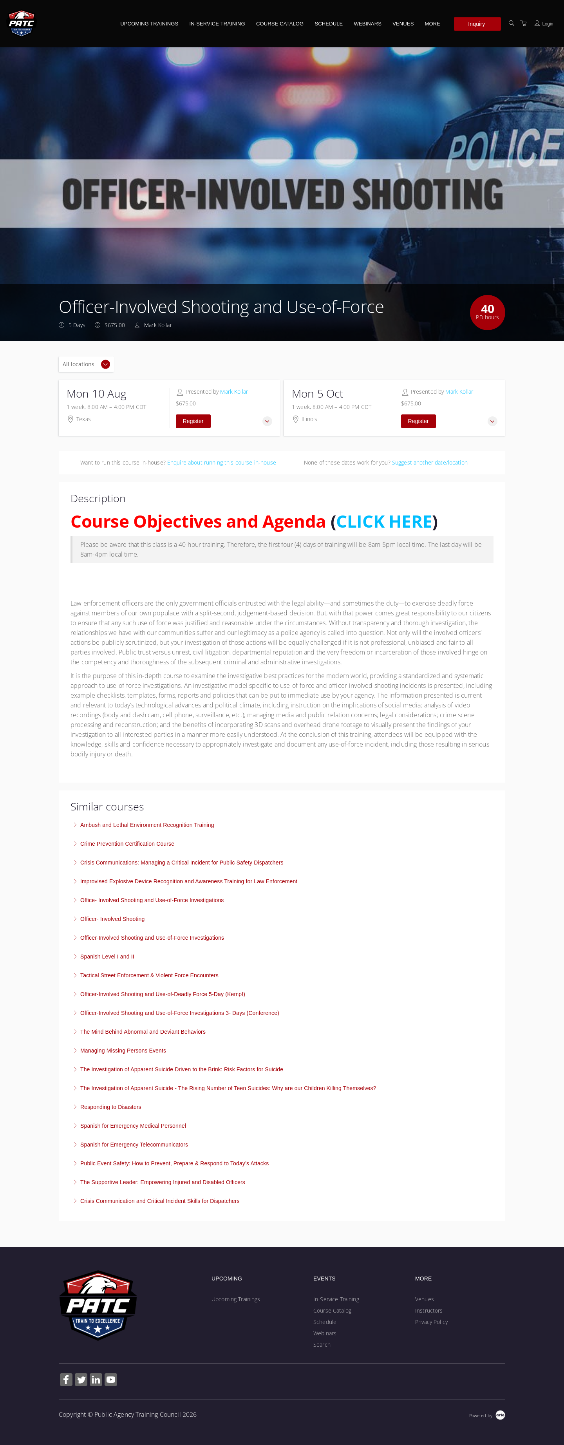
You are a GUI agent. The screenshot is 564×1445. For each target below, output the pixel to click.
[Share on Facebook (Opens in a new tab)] (66, 1380)
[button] (267, 421)
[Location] (86, 364)
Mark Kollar (234, 391)
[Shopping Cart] (524, 23)
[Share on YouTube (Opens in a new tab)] (111, 1380)
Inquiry (476, 23)
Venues (403, 24)
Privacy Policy (431, 1322)
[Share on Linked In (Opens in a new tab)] (96, 1380)
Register (193, 421)
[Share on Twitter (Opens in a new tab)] (81, 1380)
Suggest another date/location (430, 462)
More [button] (433, 24)
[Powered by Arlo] (487, 1415)
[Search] (511, 23)
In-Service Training (217, 24)
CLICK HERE (384, 521)
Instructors (429, 1310)
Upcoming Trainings (149, 24)
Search (322, 1344)
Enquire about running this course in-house (221, 462)
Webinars (367, 24)
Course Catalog (280, 24)
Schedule (329, 24)
